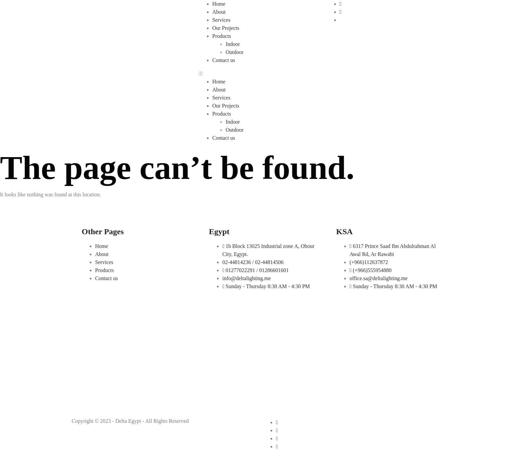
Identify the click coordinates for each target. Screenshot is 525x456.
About (219, 12)
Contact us (223, 60)
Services (221, 20)
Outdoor (234, 52)
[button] (262, 74)
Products (221, 36)
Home (218, 4)
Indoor (233, 44)
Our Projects (225, 28)
